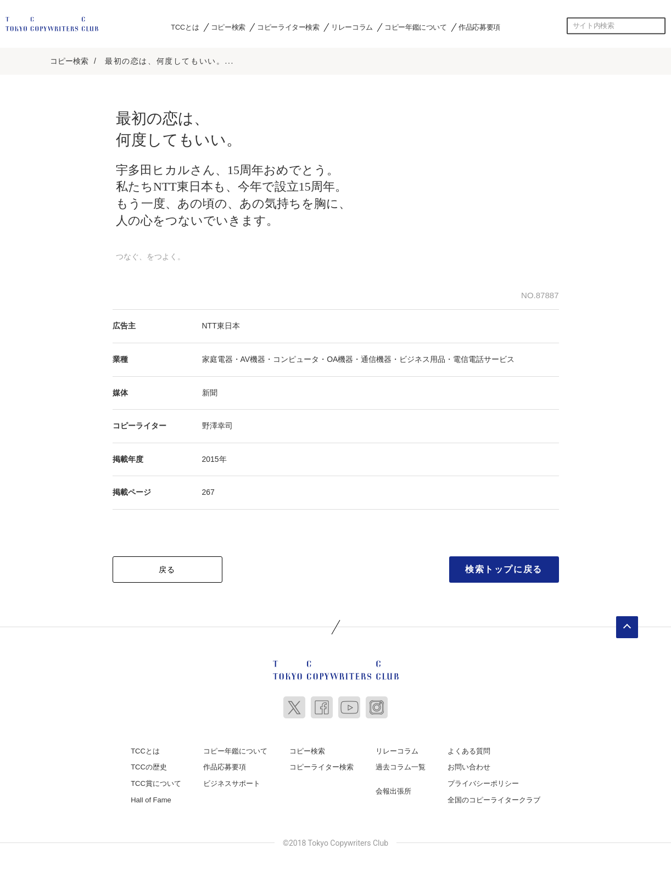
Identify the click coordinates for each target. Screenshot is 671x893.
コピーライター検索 (288, 27)
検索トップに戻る (504, 569)
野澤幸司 (217, 425)
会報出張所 (393, 791)
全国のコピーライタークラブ (494, 800)
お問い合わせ (469, 767)
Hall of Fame (151, 800)
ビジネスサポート (231, 783)
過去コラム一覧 (401, 767)
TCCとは (185, 27)
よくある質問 (469, 751)
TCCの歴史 (149, 767)
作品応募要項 (479, 27)
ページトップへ (627, 627)
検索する (657, 26)
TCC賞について (156, 783)
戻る (167, 569)
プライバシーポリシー (483, 783)
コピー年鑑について (415, 27)
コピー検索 (228, 27)
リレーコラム (352, 27)
